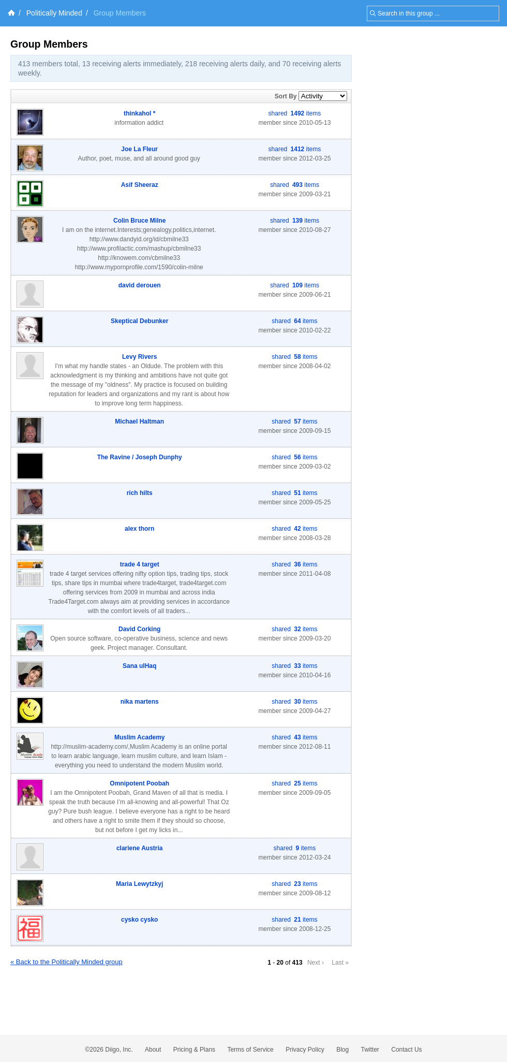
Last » (340, 962)
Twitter (370, 1049)
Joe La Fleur (139, 149)
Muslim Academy (139, 737)
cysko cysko (139, 919)
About (153, 1049)
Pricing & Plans (194, 1049)
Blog (342, 1049)
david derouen (139, 285)
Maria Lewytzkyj (139, 884)
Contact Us (406, 1049)
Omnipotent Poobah (139, 783)
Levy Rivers (139, 356)
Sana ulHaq (139, 666)
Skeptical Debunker (139, 321)
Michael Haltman (139, 421)
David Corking (139, 629)
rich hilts (140, 493)
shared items (295, 113)
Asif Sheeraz (139, 184)
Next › (315, 962)
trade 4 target (139, 564)
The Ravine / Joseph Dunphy (139, 457)
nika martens (140, 701)
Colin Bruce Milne (139, 220)
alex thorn (139, 528)
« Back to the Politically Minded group (66, 962)
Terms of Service (250, 1049)
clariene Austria (139, 848)
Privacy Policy (305, 1049)
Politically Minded (54, 13)
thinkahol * (139, 113)
